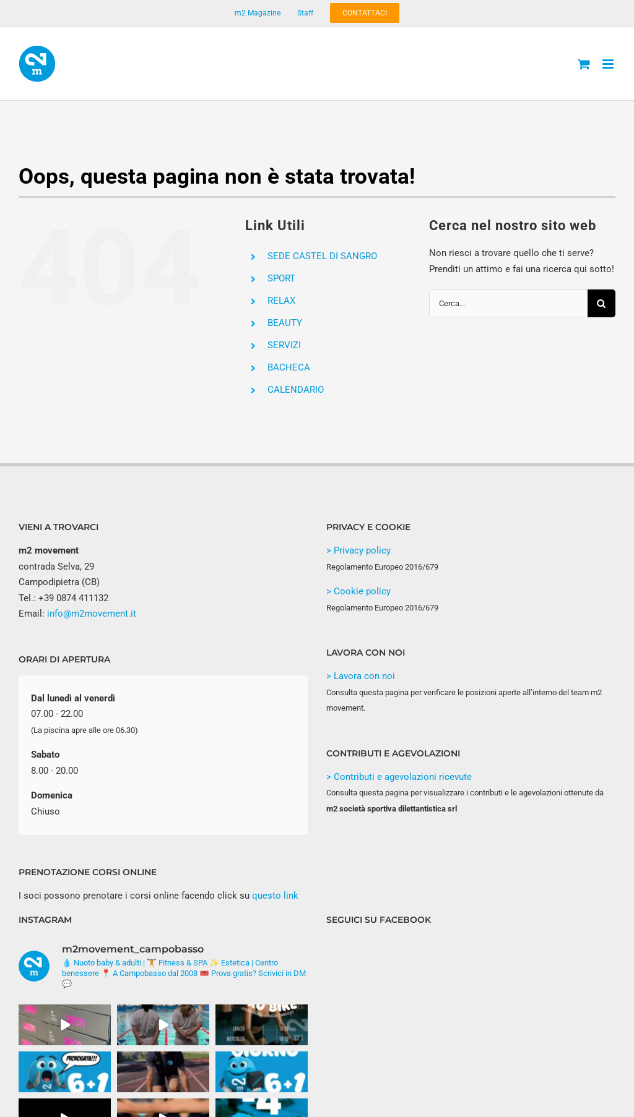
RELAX (281, 300)
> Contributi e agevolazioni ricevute (399, 776)
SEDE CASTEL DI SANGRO (322, 256)
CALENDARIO (295, 389)
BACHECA (288, 367)
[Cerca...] (508, 303)
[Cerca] (601, 303)
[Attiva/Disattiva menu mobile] (608, 64)
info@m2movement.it (91, 613)
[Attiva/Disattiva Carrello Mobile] (584, 64)
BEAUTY (284, 322)
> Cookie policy (358, 591)
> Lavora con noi (360, 676)
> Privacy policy (358, 550)
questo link (275, 895)
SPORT (281, 278)
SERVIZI (284, 345)
